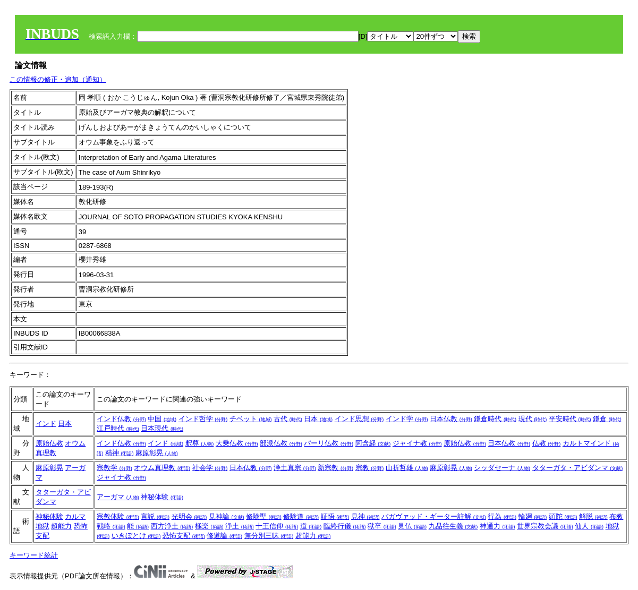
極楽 (209, 526)
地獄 (42, 526)
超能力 (61, 526)
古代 (288, 419)
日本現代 (162, 428)
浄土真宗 (295, 468)
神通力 (497, 526)
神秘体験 (162, 497)
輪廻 (532, 516)
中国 (162, 419)
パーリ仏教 (328, 443)
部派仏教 (281, 443)
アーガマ (118, 497)
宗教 (369, 468)
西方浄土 (172, 526)
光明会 (189, 516)
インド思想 (359, 419)
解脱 (593, 516)
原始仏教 (49, 443)
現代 (532, 419)
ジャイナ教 (417, 443)
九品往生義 (453, 526)
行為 (502, 516)
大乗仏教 (237, 443)
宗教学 (114, 468)
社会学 (210, 468)
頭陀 (563, 516)
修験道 (301, 516)
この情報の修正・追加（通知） (58, 79)
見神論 (226, 516)
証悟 (335, 516)
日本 (65, 423)
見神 (365, 516)
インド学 (407, 419)
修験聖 (264, 516)
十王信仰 (277, 526)
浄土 (239, 526)
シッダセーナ (502, 468)
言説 (155, 516)
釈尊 (199, 443)
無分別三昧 (269, 536)
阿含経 (373, 443)
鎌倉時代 (495, 419)
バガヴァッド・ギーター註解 (433, 516)
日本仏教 (451, 419)
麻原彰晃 (156, 453)
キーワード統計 (34, 555)
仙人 (589, 526)
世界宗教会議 (545, 526)
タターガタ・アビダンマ (577, 468)
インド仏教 (121, 419)
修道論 (224, 536)
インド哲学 (203, 419)
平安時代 (570, 419)
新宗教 (335, 468)
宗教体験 (118, 516)
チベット (250, 419)
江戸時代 (118, 428)
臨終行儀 (345, 526)
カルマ (75, 516)
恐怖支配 (184, 536)
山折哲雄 (407, 468)
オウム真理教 (162, 468)
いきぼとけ (136, 536)
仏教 (546, 443)
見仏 (412, 526)
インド (46, 423)
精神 (119, 453)
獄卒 (382, 526)
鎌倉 (607, 419)
